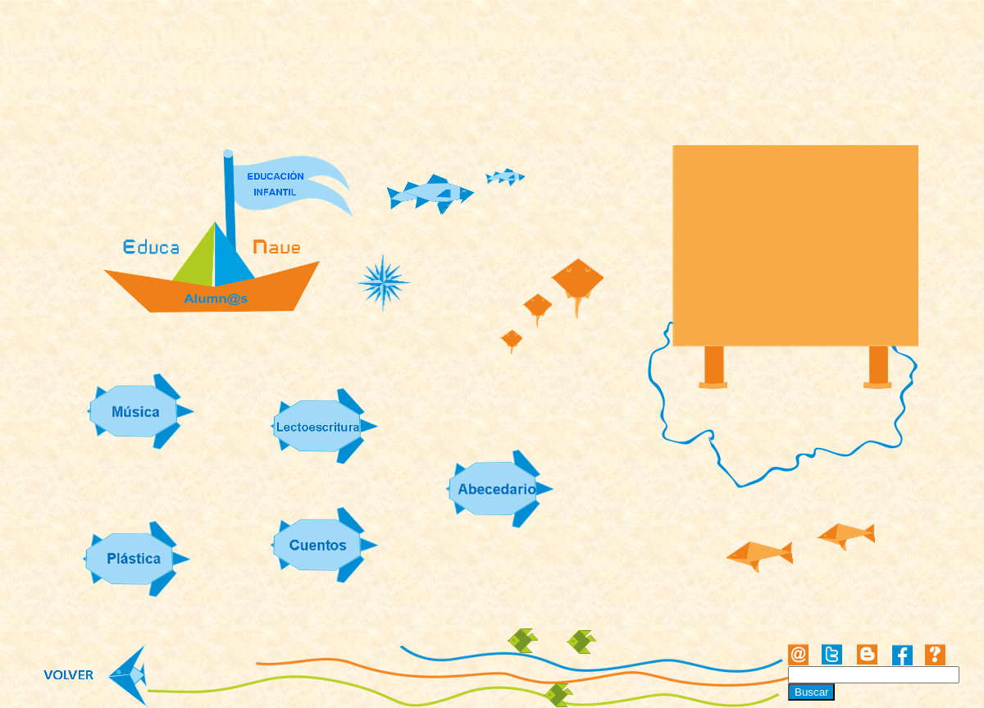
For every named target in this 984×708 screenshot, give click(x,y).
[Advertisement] (796, 247)
